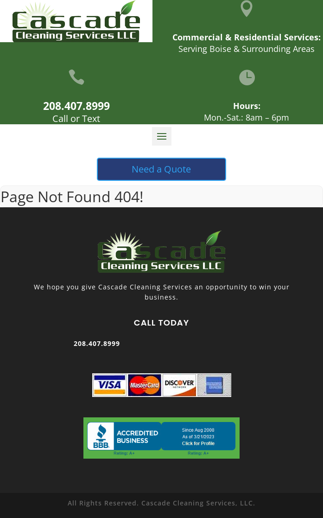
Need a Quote (161, 169)
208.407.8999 (76, 105)
